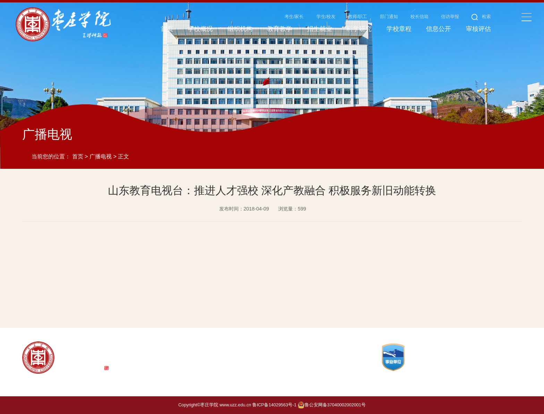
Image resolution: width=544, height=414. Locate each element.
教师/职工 (357, 16)
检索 (481, 16)
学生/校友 (326, 16)
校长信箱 (419, 16)
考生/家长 (294, 16)
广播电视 (101, 156)
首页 (77, 156)
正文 (123, 156)
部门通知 (389, 16)
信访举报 (450, 16)
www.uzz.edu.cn (235, 405)
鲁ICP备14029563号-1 (274, 405)
